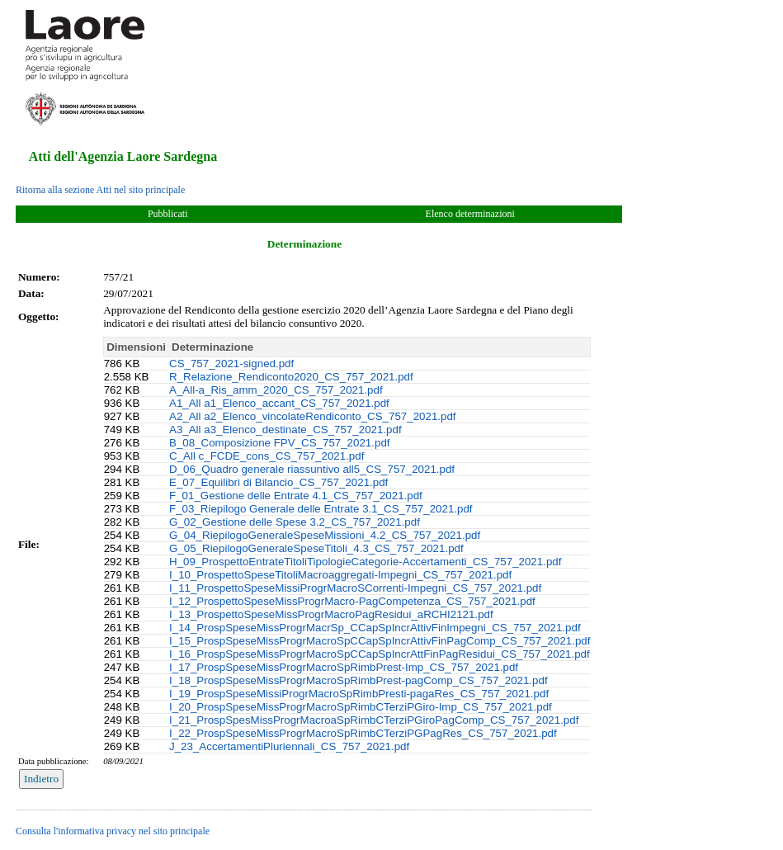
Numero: (39, 277)
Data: (31, 293)
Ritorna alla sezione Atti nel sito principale (100, 190)
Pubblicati (168, 214)
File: (29, 544)
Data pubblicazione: (53, 761)
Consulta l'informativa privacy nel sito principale (113, 831)
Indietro (41, 778)
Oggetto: (38, 316)
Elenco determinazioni (470, 214)
